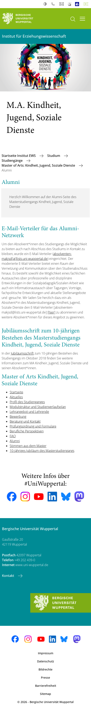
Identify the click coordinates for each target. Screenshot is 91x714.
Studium (54, 155)
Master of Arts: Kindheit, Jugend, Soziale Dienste (39, 165)
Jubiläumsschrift (22, 353)
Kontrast (45, 4)
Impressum (45, 653)
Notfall (69, 4)
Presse (45, 677)
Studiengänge (12, 160)
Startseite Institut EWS (19, 155)
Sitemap (45, 694)
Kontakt (8, 575)
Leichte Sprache (78, 4)
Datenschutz (45, 661)
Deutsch (87, 4)
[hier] (51, 312)
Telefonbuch (53, 4)
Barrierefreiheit (45, 686)
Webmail (62, 4)
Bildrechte (45, 669)
